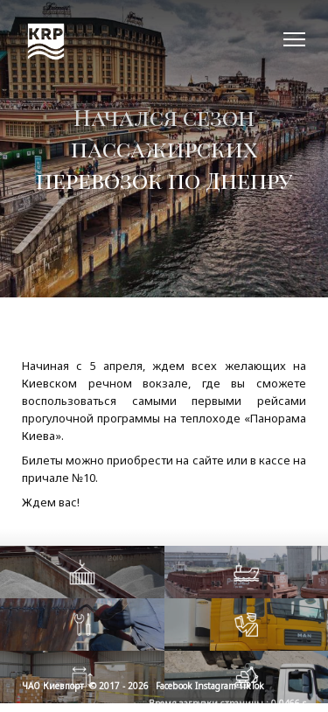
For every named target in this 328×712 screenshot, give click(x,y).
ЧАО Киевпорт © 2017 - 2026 (85, 686)
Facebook (174, 686)
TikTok (251, 686)
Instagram (215, 686)
